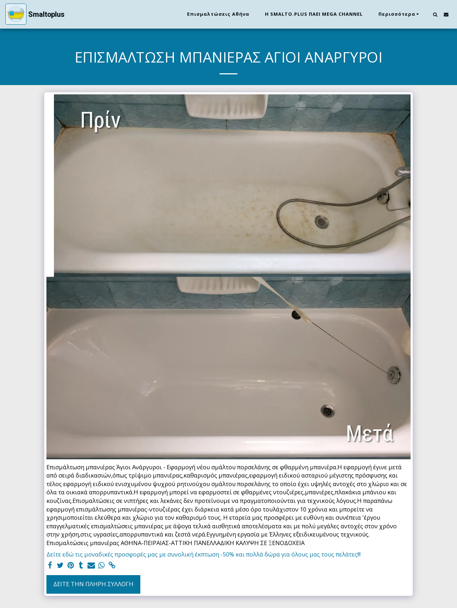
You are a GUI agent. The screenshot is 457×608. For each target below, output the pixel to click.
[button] (435, 14)
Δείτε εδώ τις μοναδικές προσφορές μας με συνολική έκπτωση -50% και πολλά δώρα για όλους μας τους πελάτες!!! (203, 554)
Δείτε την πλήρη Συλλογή (93, 584)
